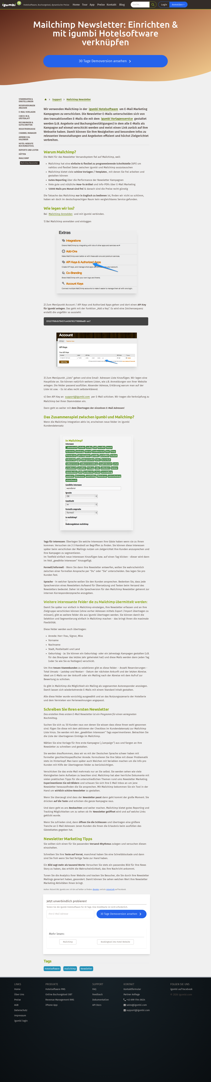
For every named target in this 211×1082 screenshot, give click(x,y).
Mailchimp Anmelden (61, 214)
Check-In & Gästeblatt (24, 117)
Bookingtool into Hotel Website (115, 942)
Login (164, 4)
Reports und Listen (28, 150)
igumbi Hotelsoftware (103, 109)
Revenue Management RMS (59, 999)
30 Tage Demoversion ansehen (105, 61)
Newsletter (86, 968)
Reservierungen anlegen (27, 106)
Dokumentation (100, 999)
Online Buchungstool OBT (58, 994)
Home (76, 4)
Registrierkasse (27, 129)
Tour (84, 4)
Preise (101, 4)
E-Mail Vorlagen (27, 112)
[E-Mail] (70, 914)
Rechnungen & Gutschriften (26, 123)
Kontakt (111, 4)
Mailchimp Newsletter (29, 163)
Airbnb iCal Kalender (24, 138)
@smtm (96, 889)
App (92, 4)
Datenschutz (20, 1010)
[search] (152, 4)
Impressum (20, 1015)
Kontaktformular (132, 989)
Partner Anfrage (132, 994)
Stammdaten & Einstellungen (26, 100)
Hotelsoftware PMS (55, 989)
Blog (122, 4)
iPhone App (51, 1005)
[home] (45, 99)
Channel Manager (27, 133)
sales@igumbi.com (135, 1005)
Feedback (97, 994)
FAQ (94, 989)
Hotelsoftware (52, 968)
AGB (16, 1005)
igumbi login (21, 1020)
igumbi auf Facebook (181, 989)
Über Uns (19, 994)
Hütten (22, 154)
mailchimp (70, 968)
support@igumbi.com (77, 396)
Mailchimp (24, 158)
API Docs (96, 1005)
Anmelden (178, 4)
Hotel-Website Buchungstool (26, 144)
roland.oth (110, 889)
